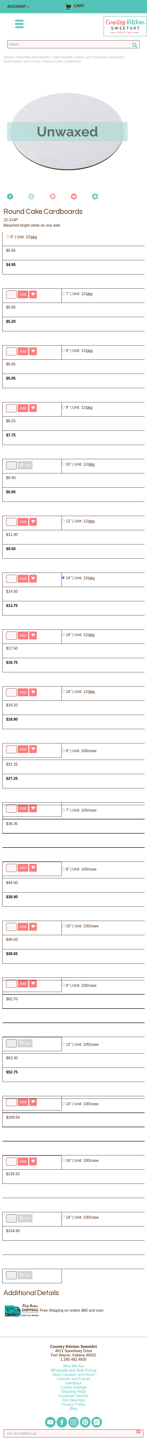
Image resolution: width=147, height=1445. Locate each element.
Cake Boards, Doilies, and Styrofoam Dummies (88, 57)
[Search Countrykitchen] (73, 44)
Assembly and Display (33, 57)
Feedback (73, 1383)
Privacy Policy (73, 1404)
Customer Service (73, 1396)
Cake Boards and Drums (22, 61)
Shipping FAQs (73, 1392)
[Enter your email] (73, 1433)
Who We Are (73, 1366)
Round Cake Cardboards (62, 61)
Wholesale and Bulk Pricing (74, 1370)
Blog (73, 1409)
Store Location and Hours (73, 1375)
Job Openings (73, 1400)
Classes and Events (73, 1379)
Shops (8, 57)
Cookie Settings (73, 1387)
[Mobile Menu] (18, 24)
